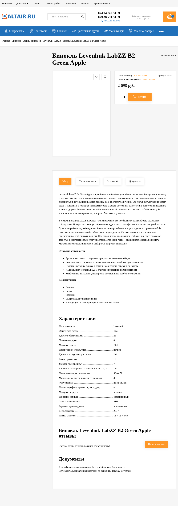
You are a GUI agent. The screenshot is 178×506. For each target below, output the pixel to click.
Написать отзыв (156, 444)
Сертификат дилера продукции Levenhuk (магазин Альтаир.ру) (91, 467)
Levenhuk (118, 326)
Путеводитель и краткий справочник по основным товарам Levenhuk (95, 471)
